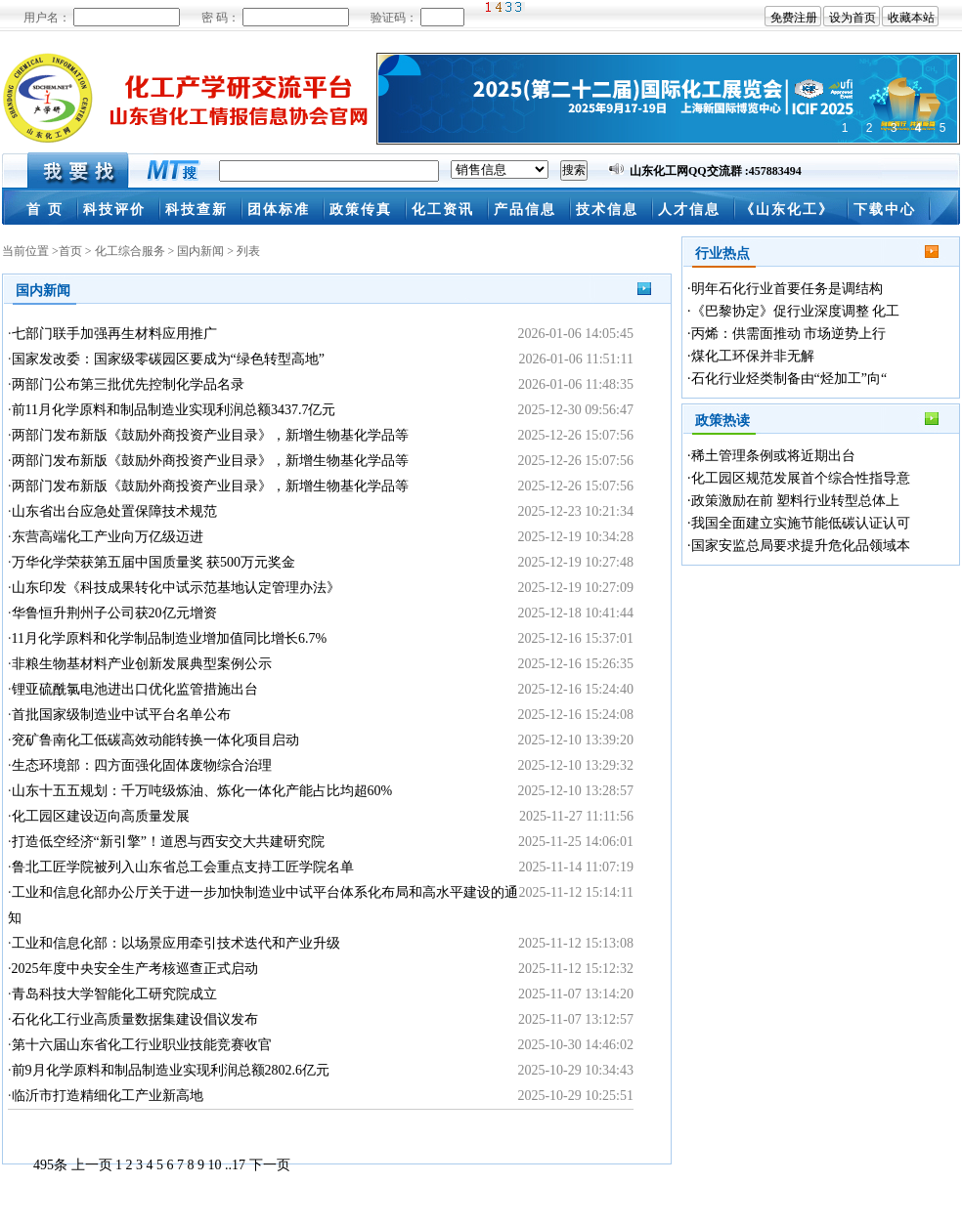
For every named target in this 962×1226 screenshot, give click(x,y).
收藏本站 (911, 17)
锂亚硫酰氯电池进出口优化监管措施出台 (135, 689)
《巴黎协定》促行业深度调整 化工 (795, 311)
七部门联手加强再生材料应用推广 (114, 333)
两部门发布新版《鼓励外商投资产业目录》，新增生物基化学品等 (210, 435)
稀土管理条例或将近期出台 (773, 455)
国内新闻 (200, 251)
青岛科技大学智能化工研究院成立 (114, 994)
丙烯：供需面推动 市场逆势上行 (789, 333)
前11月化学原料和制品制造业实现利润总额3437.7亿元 (174, 409)
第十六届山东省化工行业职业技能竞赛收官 (142, 1044)
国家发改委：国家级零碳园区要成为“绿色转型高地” (168, 359)
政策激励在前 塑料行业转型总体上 (795, 500)
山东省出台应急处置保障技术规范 (114, 511)
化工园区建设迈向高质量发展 (101, 816)
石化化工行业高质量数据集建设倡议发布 (135, 1019)
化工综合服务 (130, 251)
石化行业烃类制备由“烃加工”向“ (789, 378)
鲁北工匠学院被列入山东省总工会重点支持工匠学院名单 (183, 867)
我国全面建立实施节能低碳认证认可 (800, 523)
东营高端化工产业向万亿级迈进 (107, 536)
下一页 (269, 1165)
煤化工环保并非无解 (752, 356)
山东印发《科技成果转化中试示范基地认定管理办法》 (176, 587)
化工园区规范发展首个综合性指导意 (800, 478)
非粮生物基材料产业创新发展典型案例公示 (142, 663)
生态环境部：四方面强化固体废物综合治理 (142, 765)
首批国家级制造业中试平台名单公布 (121, 714)
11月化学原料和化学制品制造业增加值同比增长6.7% (170, 638)
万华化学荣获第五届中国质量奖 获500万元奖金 (154, 562)
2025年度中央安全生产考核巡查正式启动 (135, 968)
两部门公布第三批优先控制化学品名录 (128, 384)
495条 (50, 1165)
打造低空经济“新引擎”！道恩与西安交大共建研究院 (168, 841)
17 (238, 1165)
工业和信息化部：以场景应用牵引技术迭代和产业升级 (176, 943)
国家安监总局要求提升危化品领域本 (800, 545)
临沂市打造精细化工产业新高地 (107, 1095)
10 (215, 1165)
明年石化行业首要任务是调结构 (787, 288)
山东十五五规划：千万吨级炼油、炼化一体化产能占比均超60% (202, 790)
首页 (70, 251)
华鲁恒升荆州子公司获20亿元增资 (114, 613)
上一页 (91, 1165)
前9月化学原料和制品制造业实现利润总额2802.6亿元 (171, 1070)
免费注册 (793, 17)
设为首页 (852, 17)
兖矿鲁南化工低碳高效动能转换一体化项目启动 (155, 740)
